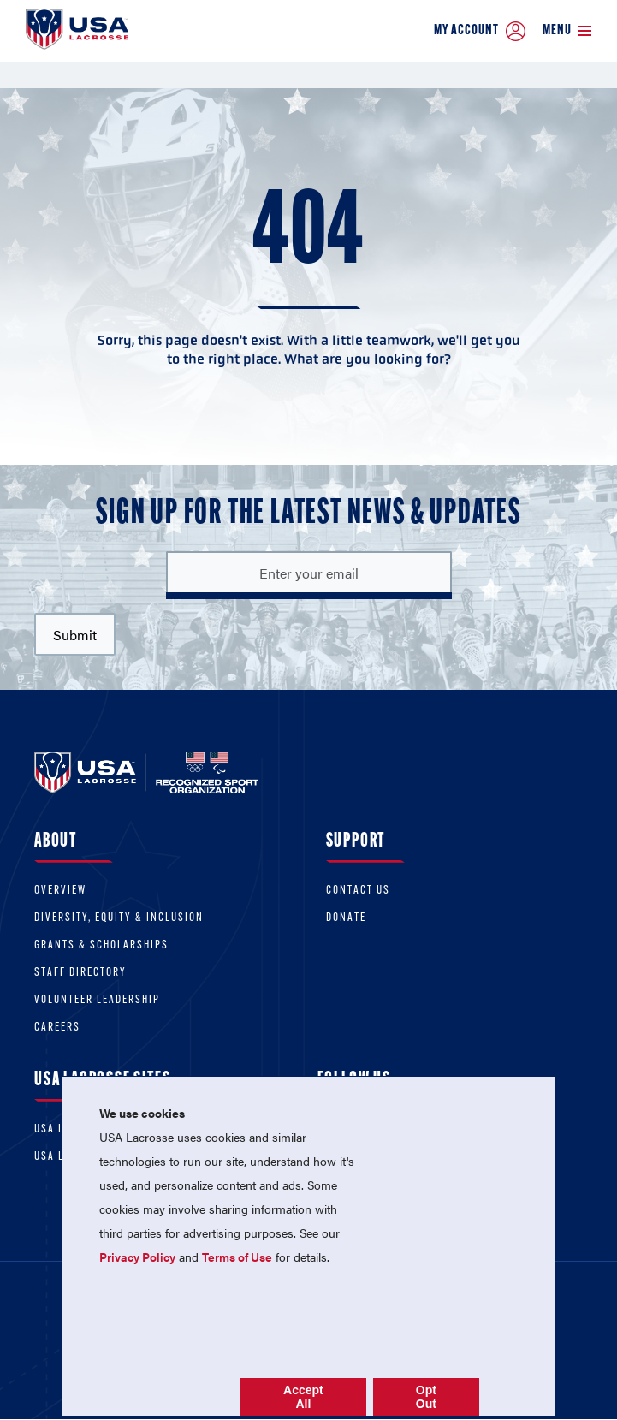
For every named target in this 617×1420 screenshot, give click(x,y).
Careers (57, 1027)
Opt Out (426, 1397)
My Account (479, 31)
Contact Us (358, 890)
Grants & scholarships (101, 945)
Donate (346, 918)
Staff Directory (80, 972)
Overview (60, 890)
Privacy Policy (137, 1256)
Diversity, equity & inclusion (119, 918)
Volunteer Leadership (97, 1000)
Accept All (303, 1397)
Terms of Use (237, 1256)
